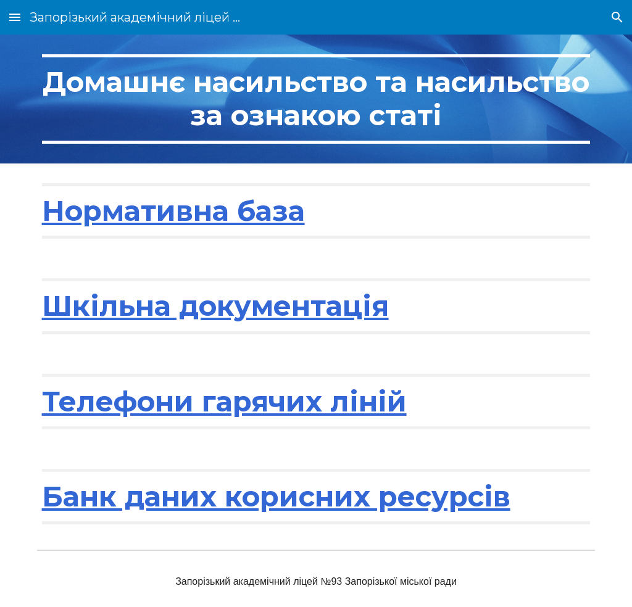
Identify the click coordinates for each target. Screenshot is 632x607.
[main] (316, 99)
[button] (15, 17)
